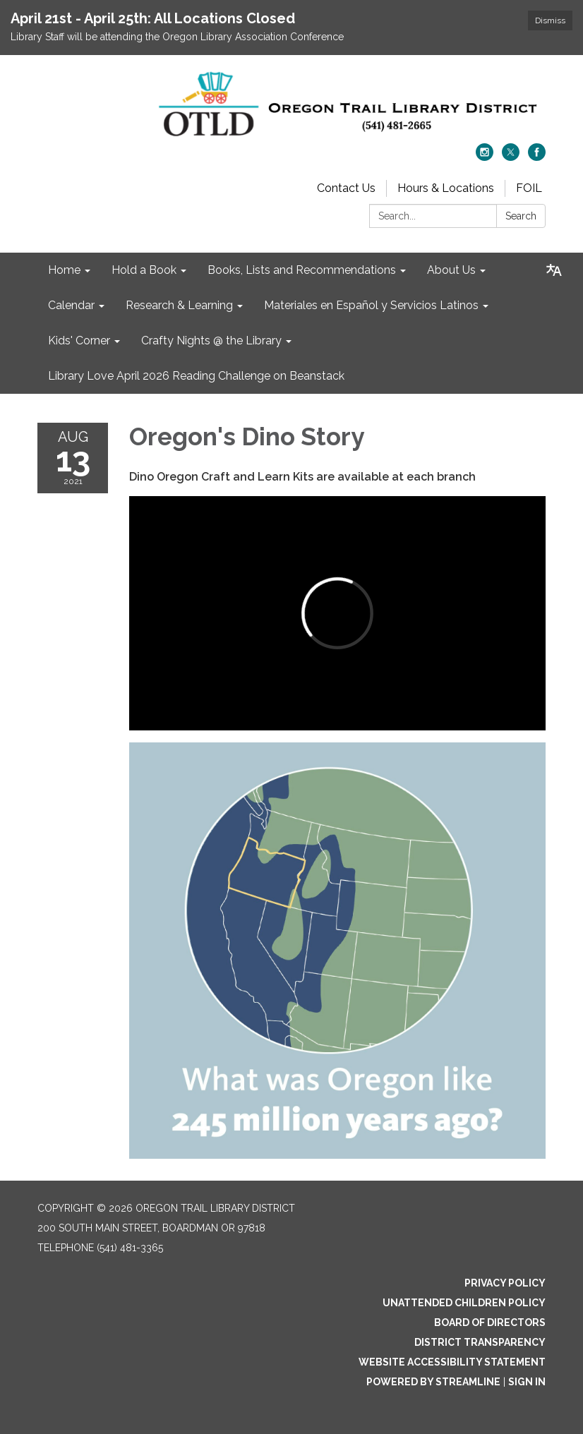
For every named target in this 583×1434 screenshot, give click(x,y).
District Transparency (480, 1342)
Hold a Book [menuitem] (144, 270)
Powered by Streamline (433, 1381)
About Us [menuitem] (451, 270)
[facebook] (537, 157)
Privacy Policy (505, 1283)
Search (520, 216)
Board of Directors (490, 1322)
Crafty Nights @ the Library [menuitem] (211, 340)
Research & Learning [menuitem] (179, 305)
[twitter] (510, 157)
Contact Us (346, 188)
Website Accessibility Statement (452, 1362)
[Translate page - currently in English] (554, 270)
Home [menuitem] (64, 270)
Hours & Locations (445, 188)
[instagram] (484, 157)
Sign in (527, 1381)
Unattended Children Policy (464, 1302)
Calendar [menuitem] (71, 305)
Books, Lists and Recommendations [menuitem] (302, 270)
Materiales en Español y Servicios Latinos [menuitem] (371, 305)
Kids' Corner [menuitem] (79, 340)
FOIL (529, 188)
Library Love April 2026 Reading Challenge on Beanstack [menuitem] (196, 375)
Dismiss (550, 20)
